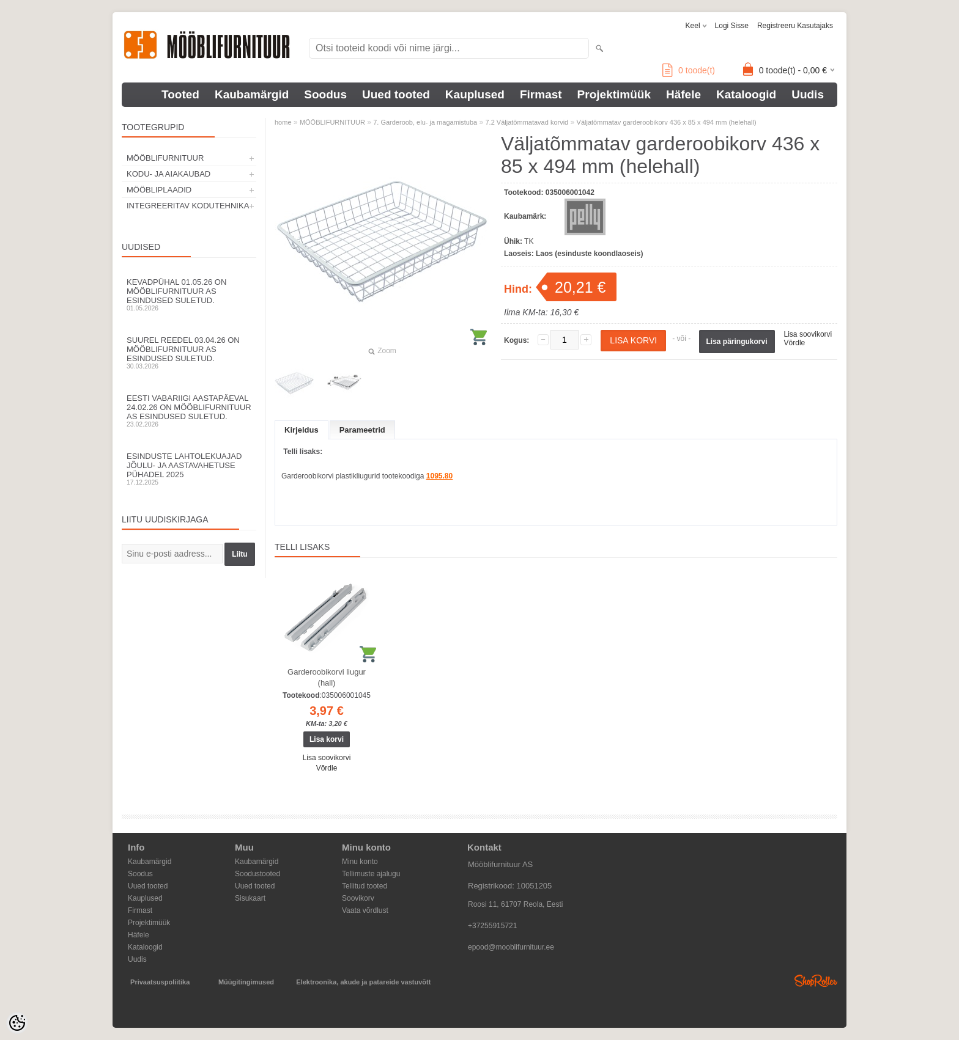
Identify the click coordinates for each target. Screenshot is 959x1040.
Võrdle (794, 343)
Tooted (180, 94)
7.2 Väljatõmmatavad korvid (527, 122)
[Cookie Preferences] (17, 1023)
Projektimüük (614, 94)
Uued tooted (396, 94)
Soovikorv (358, 898)
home (283, 122)
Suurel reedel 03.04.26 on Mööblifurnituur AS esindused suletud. (189, 352)
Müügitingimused (246, 982)
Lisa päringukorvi (737, 341)
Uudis (807, 94)
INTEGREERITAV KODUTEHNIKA (188, 205)
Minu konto (360, 861)
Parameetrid (362, 429)
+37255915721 (492, 925)
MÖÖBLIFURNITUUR (165, 158)
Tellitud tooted (364, 886)
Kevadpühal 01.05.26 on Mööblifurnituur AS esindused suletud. (189, 294)
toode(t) (688, 70)
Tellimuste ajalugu (371, 874)
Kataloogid (746, 94)
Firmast (541, 94)
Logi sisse (732, 25)
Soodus (325, 94)
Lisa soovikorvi (808, 334)
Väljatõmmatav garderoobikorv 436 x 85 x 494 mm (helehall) (667, 122)
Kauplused (475, 94)
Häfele (683, 94)
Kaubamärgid (252, 94)
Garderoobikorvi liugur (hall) (326, 677)
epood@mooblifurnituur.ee (511, 947)
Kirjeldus (301, 429)
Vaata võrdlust (365, 910)
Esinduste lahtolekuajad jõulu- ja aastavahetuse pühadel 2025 (189, 469)
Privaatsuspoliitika (160, 982)
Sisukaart (250, 898)
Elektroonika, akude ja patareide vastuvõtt (363, 982)
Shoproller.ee (815, 981)
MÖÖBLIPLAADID (159, 189)
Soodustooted (257, 874)
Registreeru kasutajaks (795, 25)
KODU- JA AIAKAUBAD (168, 173)
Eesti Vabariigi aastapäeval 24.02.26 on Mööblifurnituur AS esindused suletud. (189, 411)
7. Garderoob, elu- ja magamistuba (425, 122)
